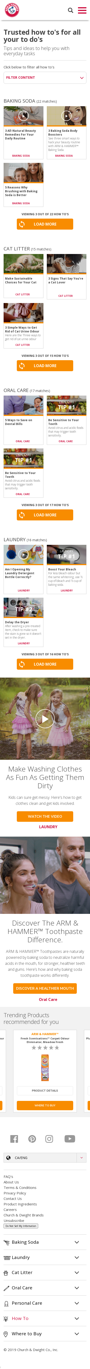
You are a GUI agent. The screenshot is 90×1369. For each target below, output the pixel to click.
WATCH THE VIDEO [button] (45, 817)
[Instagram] (52, 1139)
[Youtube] (70, 1139)
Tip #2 (23, 610)
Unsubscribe (14, 1221)
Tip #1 (66, 408)
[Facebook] (17, 1139)
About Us (11, 1182)
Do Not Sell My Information (21, 1226)
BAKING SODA (21, 156)
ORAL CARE (23, 441)
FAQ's (8, 1177)
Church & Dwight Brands (24, 1215)
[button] (45, 1158)
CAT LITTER (22, 295)
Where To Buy (45, 1106)
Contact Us (13, 1199)
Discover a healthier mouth (45, 989)
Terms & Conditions (20, 1188)
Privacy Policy (15, 1193)
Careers (10, 1210)
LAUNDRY (24, 591)
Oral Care (48, 1000)
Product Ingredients (20, 1204)
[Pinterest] (35, 1139)
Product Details (45, 1091)
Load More (45, 224)
